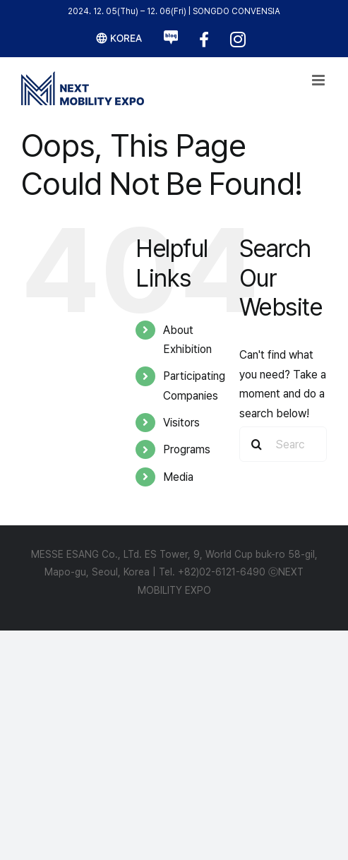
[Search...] (283, 444)
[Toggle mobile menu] (319, 80)
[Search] (257, 444)
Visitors (181, 422)
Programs (186, 449)
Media (178, 477)
